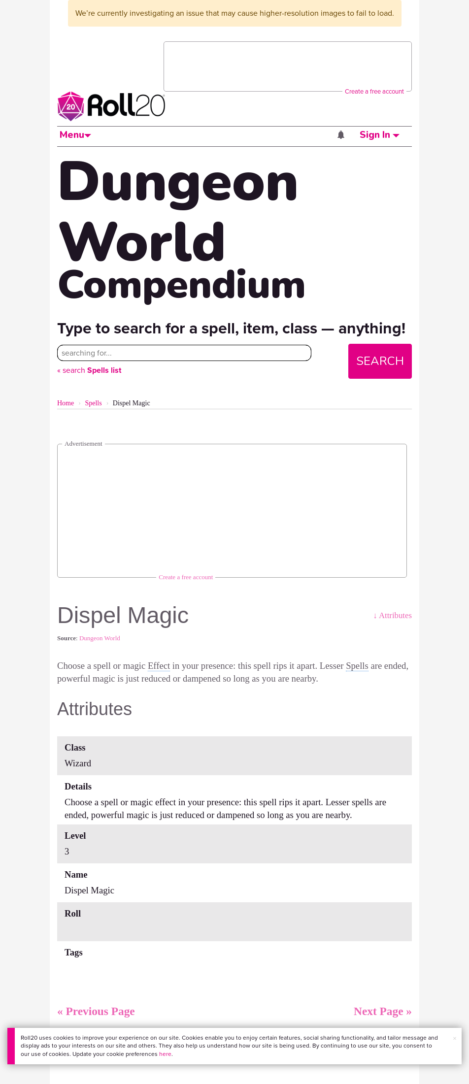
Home (65, 403)
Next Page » (383, 1011)
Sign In (380, 135)
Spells (93, 403)
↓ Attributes (392, 615)
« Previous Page (96, 1011)
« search (89, 370)
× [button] (455, 1038)
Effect (159, 665)
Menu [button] (75, 135)
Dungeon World (99, 638)
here (165, 1054)
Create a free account (374, 91)
